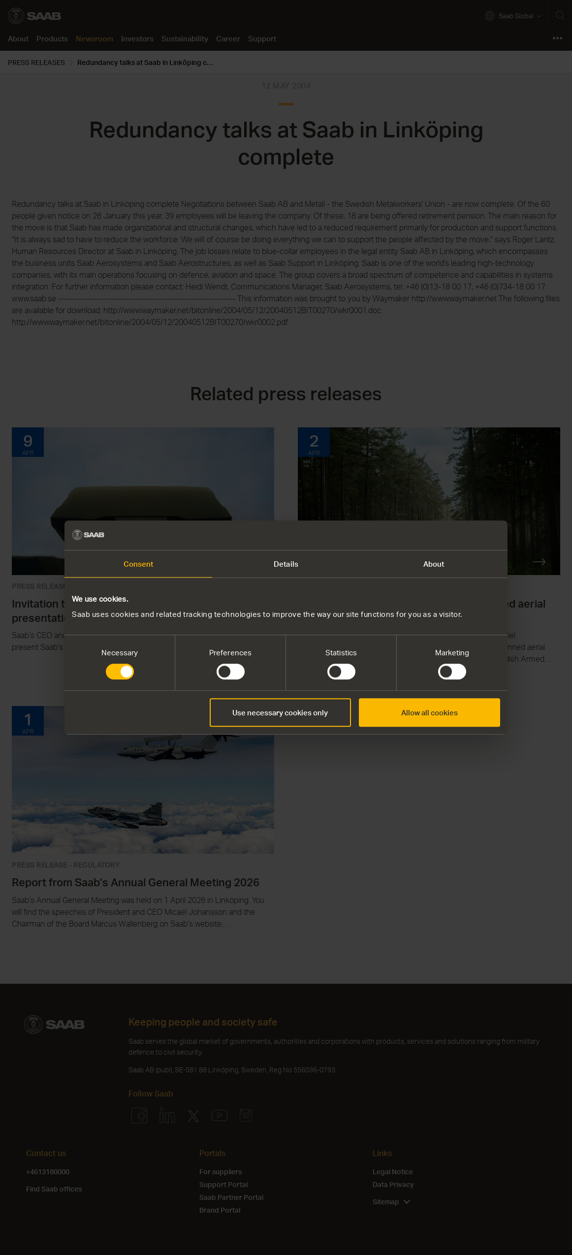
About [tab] (434, 564)
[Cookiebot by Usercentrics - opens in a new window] (457, 535)
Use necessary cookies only (280, 712)
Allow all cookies (429, 712)
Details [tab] (286, 564)
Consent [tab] (139, 564)
